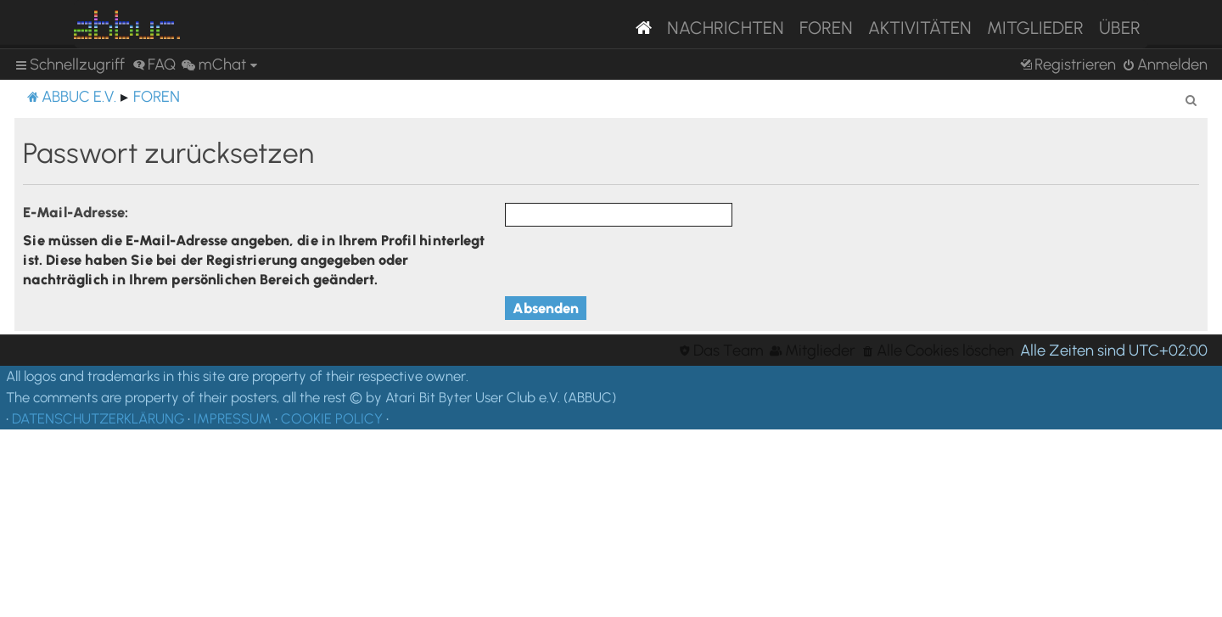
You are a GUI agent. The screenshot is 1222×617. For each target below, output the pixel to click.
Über (1120, 27)
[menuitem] (154, 65)
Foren (826, 27)
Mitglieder (1035, 27)
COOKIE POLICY (332, 418)
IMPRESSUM (232, 418)
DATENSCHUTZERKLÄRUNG (98, 418)
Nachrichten (725, 27)
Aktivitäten (920, 27)
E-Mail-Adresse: (75, 212)
